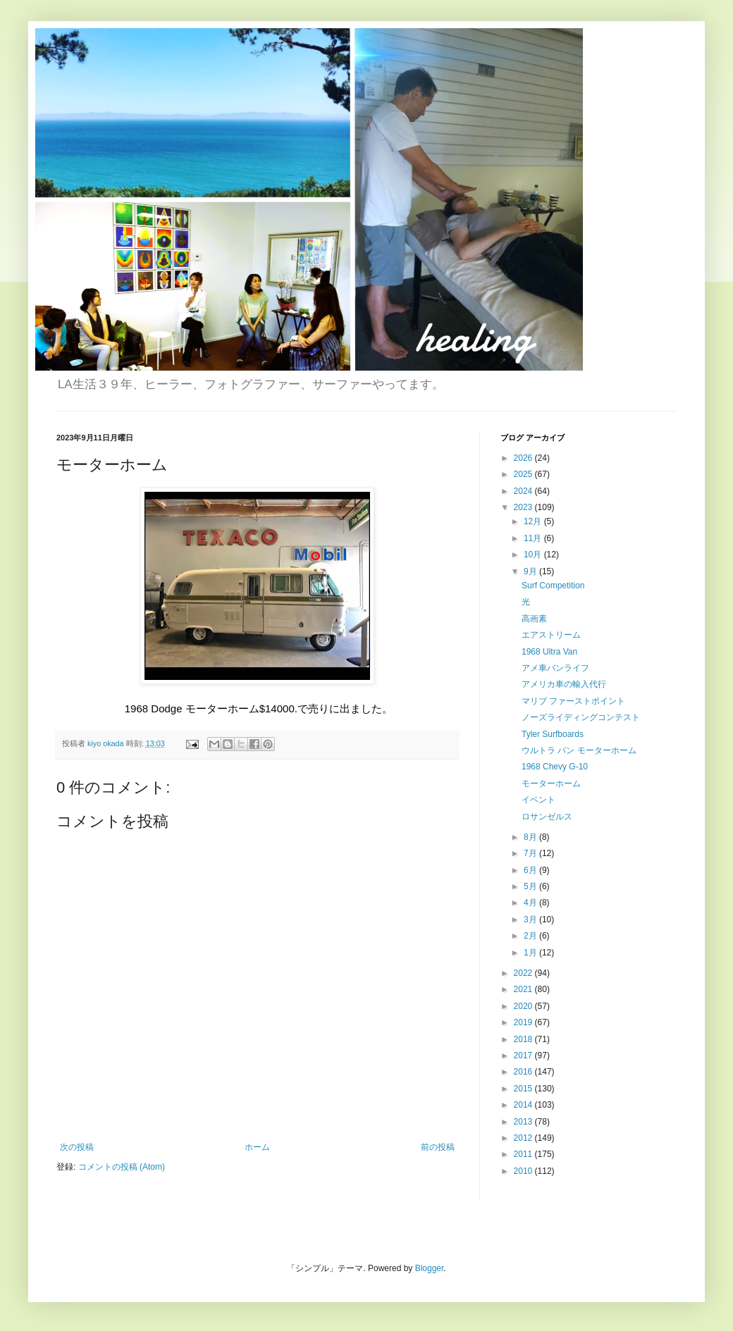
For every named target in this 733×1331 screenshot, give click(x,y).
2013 (524, 1122)
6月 (531, 870)
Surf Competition (553, 585)
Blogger (429, 1268)
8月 (531, 837)
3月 (531, 919)
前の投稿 (438, 1147)
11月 (534, 538)
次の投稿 (77, 1147)
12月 (534, 521)
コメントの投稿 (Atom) (121, 1167)
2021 (524, 989)
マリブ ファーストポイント (573, 701)
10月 (534, 554)
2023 (524, 507)
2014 (524, 1105)
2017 (524, 1055)
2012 (524, 1138)
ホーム (257, 1147)
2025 (524, 474)
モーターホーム (551, 783)
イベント (538, 800)
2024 (524, 491)
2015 (524, 1089)
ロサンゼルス (547, 817)
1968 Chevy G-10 (555, 767)
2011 (524, 1154)
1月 (531, 953)
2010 (524, 1171)
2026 (524, 458)
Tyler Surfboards (553, 734)
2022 (524, 973)
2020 (524, 1006)
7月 (531, 853)
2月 (531, 936)
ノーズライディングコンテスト (581, 717)
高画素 (534, 619)
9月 (531, 571)
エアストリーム (551, 635)
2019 (524, 1022)
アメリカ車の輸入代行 (564, 684)
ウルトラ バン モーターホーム (579, 750)
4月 (531, 903)
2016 (524, 1072)
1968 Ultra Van (549, 652)
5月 (531, 886)
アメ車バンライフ (555, 668)
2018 (524, 1039)
